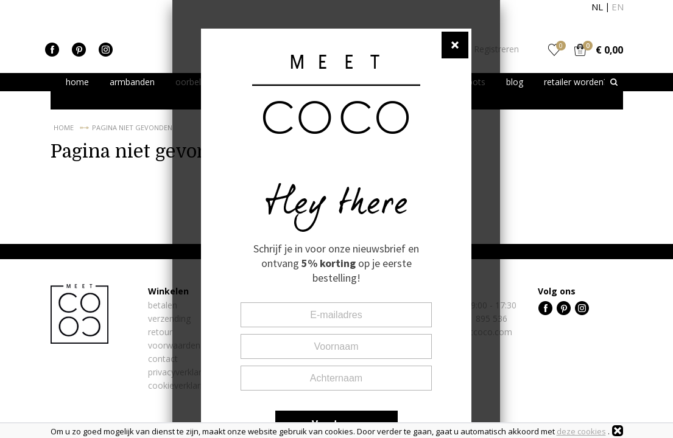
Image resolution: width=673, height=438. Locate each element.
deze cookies (581, 431)
